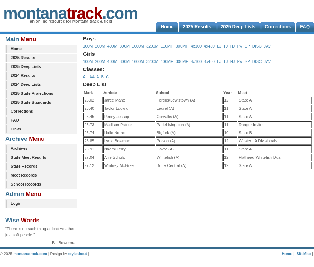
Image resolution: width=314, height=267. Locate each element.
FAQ (15, 120)
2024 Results (23, 75)
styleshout (77, 254)
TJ (225, 46)
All (85, 77)
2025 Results (23, 57)
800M (125, 46)
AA (91, 77)
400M (112, 46)
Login (16, 203)
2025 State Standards (31, 102)
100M (88, 46)
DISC (257, 46)
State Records (24, 166)
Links (16, 129)
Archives (19, 148)
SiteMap (304, 254)
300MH (182, 46)
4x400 (209, 46)
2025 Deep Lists (26, 66)
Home (16, 48)
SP (247, 46)
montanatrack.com (30, 254)
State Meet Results (28, 157)
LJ (219, 46)
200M (100, 46)
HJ (232, 46)
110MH (167, 46)
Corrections (22, 111)
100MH (167, 61)
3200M (152, 46)
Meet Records (24, 175)
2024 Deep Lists (26, 84)
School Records (26, 184)
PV (240, 46)
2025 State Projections (32, 93)
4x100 (196, 46)
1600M (138, 46)
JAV (267, 46)
